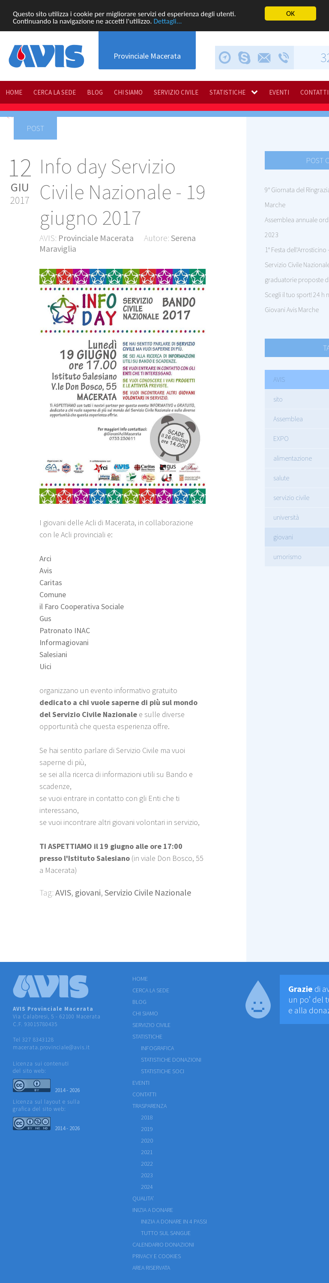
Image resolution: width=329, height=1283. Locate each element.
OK (290, 13)
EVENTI (279, 92)
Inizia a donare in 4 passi (174, 1221)
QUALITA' (143, 1198)
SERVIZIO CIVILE (176, 92)
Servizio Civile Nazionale (148, 892)
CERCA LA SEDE (54, 92)
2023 (147, 1175)
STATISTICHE (227, 92)
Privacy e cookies (156, 1256)
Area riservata (151, 1267)
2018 (147, 1117)
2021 (147, 1152)
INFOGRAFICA (157, 1048)
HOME (14, 92)
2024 (147, 1187)
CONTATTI (144, 1094)
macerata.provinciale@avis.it (51, 1047)
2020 (147, 1140)
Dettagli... (167, 21)
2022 (147, 1163)
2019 (147, 1129)
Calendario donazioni (163, 1244)
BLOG (95, 92)
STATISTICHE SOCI (162, 1071)
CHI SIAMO (128, 92)
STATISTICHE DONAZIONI (171, 1059)
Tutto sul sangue (166, 1233)
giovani (88, 892)
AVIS (63, 892)
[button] (198, 276)
